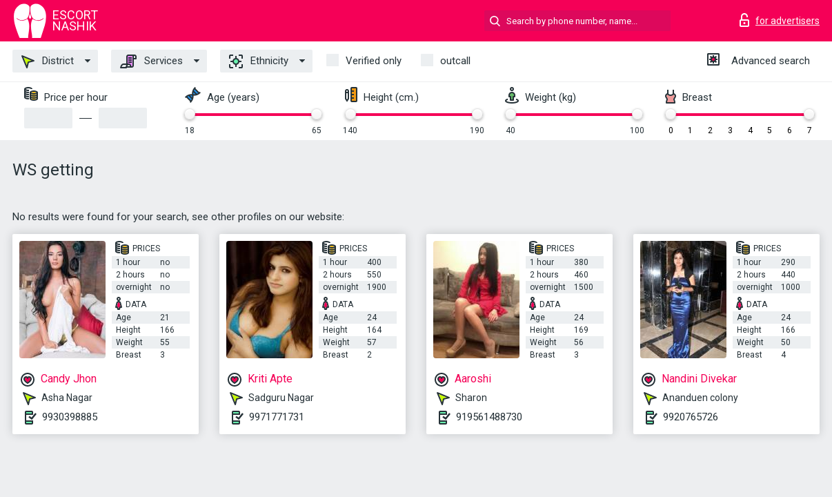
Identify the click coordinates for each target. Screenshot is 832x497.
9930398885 (69, 417)
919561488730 (489, 417)
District (47, 61)
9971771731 (276, 417)
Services (151, 61)
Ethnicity (258, 61)
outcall (455, 61)
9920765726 (690, 417)
